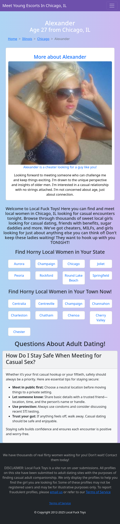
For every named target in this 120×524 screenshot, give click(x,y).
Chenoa (73, 315)
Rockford (46, 275)
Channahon (101, 303)
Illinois (27, 39)
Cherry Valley (101, 317)
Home (12, 39)
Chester (19, 332)
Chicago (43, 39)
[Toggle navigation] (112, 6)
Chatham (46, 315)
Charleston (19, 315)
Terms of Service (98, 492)
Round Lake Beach (73, 278)
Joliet (100, 264)
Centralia (19, 303)
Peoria (19, 275)
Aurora (19, 264)
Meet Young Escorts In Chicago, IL (34, 5)
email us (56, 492)
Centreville (46, 303)
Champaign (46, 264)
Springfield (101, 275)
